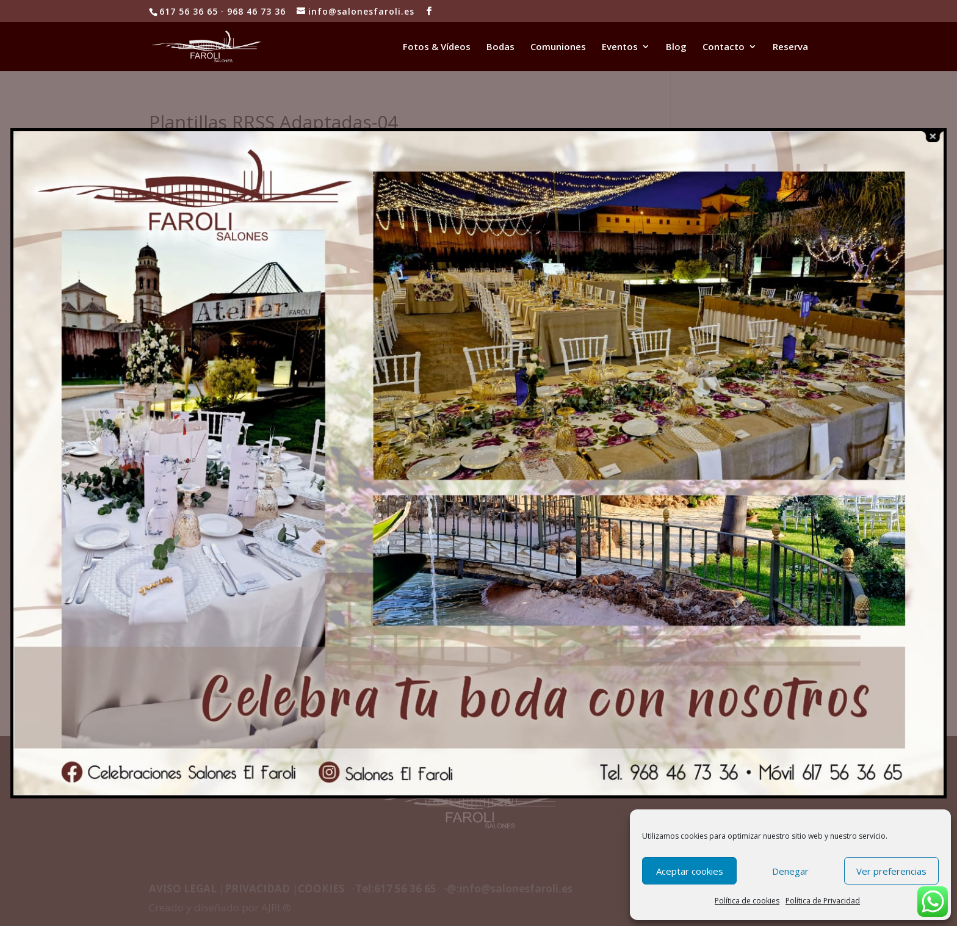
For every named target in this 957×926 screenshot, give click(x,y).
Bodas (500, 47)
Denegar (790, 871)
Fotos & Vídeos (437, 47)
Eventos (620, 47)
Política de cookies (747, 900)
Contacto (723, 47)
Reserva (790, 47)
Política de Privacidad (822, 900)
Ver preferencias (891, 871)
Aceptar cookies (689, 871)
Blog (676, 47)
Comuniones (558, 47)
